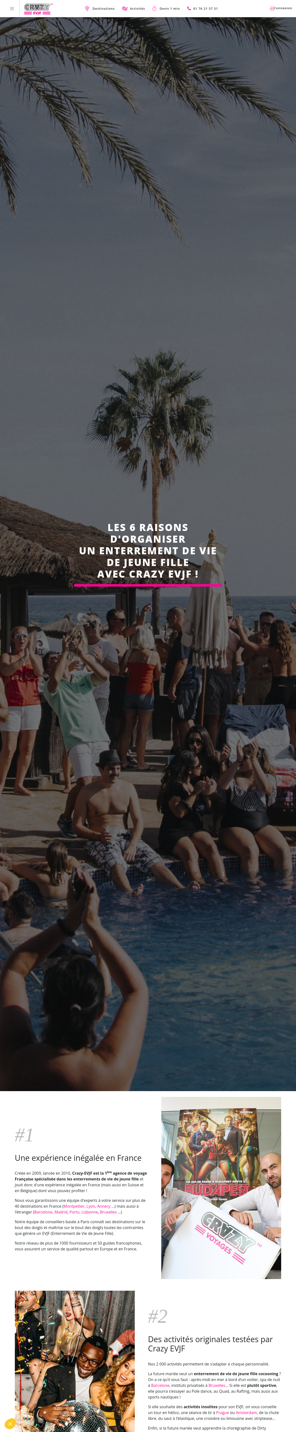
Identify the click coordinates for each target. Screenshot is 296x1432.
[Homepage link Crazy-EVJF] (38, 8)
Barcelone (43, 1212)
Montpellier (73, 1206)
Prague (222, 1412)
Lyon (90, 1206)
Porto (75, 1212)
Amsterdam (246, 1412)
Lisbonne (89, 1212)
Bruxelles (109, 1212)
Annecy (103, 1206)
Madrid (60, 1212)
